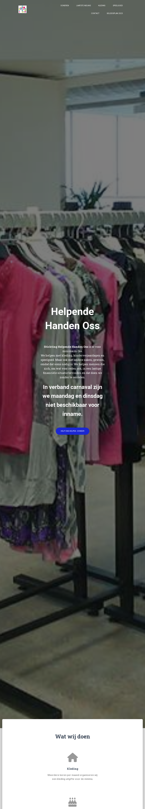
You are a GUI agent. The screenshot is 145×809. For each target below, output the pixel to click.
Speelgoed (118, 8)
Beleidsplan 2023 (115, 16)
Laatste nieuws (83, 8)
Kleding (101, 8)
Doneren (65, 8)
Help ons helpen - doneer (72, 432)
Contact (95, 16)
